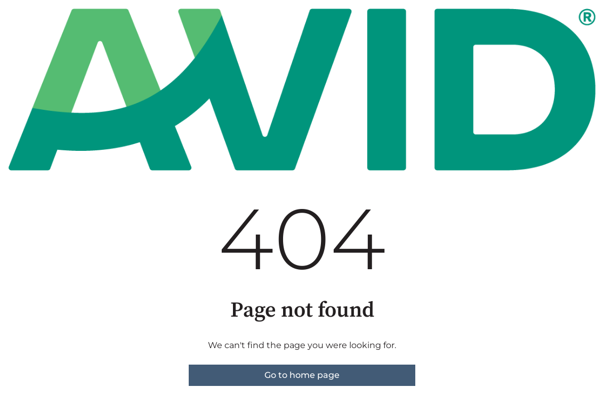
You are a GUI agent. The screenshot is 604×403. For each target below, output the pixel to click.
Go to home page (302, 375)
